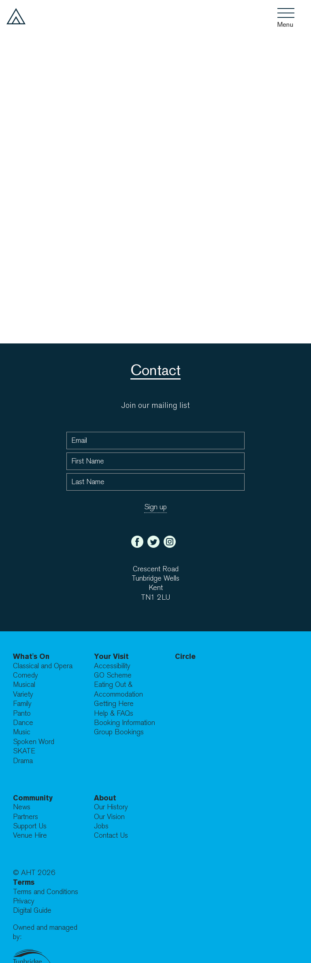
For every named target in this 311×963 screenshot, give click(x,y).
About (105, 798)
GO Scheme (113, 675)
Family (22, 703)
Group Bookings (119, 732)
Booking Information (124, 722)
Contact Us (111, 835)
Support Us (30, 826)
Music (21, 732)
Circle (185, 656)
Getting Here (114, 703)
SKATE (24, 751)
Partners (25, 817)
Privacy (23, 901)
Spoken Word (33, 742)
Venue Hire (30, 835)
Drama (23, 761)
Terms (23, 882)
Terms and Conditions (45, 892)
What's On (31, 656)
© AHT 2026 (34, 873)
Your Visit (111, 656)
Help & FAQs (113, 713)
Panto (22, 713)
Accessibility (112, 666)
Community (33, 798)
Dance (23, 722)
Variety (23, 694)
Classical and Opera (42, 666)
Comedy (25, 675)
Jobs (101, 826)
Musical (24, 684)
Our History (111, 807)
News (21, 807)
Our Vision (109, 817)
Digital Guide (32, 910)
